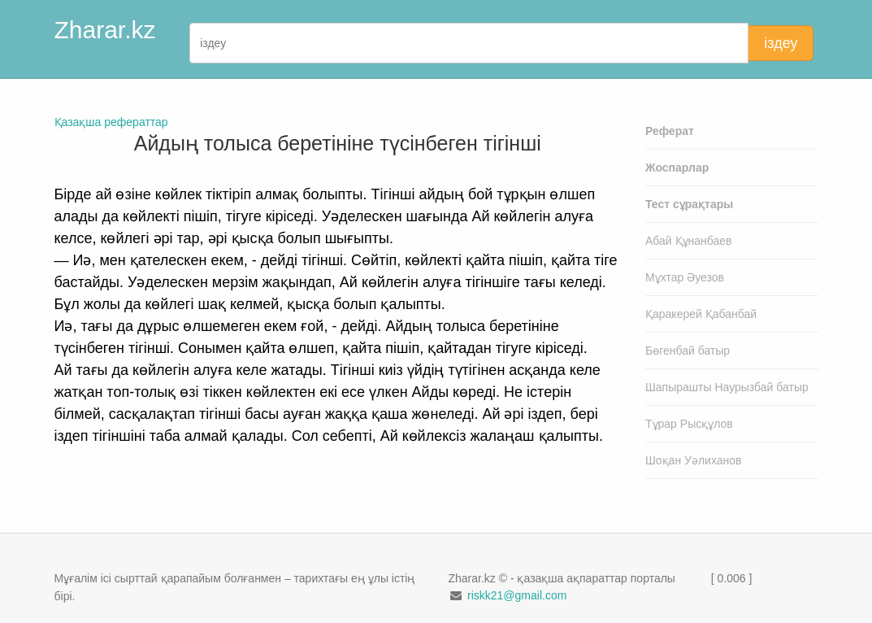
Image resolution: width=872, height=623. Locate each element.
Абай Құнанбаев (688, 240)
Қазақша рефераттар (111, 122)
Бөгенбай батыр (687, 350)
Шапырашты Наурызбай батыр (727, 387)
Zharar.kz (105, 29)
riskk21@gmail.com (516, 595)
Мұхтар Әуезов (684, 277)
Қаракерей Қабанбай (701, 313)
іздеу (780, 43)
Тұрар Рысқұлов (689, 423)
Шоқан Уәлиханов (693, 460)
